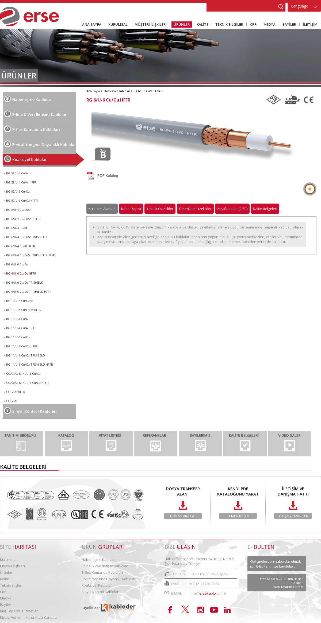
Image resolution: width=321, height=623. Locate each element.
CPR (252, 25)
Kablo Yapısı (131, 208)
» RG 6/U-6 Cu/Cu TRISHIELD (23, 282)
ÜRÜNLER (180, 25)
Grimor (298, 587)
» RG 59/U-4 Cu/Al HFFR (20, 182)
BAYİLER (288, 25)
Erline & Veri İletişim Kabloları (36, 113)
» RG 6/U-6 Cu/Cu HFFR (20, 273)
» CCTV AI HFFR (14, 392)
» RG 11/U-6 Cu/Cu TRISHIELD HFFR (28, 364)
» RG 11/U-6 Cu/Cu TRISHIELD (24, 355)
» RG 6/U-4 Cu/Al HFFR (19, 246)
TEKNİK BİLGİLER (228, 25)
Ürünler (6, 572)
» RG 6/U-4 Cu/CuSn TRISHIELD (25, 237)
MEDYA (268, 25)
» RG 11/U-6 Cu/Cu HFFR (21, 346)
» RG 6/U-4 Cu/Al (15, 228)
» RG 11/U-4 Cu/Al (16, 319)
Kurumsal (8, 559)
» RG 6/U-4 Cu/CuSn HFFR (22, 219)
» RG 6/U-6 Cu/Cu (16, 264)
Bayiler (5, 604)
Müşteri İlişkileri (12, 566)
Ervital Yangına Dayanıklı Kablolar (40, 143)
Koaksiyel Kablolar (25, 158)
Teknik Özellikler (160, 208)
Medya (5, 598)
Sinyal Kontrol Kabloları (30, 410)
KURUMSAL (117, 25)
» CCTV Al (10, 401)
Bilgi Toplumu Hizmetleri (19, 611)
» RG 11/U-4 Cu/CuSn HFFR (22, 310)
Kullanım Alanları (102, 208)
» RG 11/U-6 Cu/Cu (17, 337)
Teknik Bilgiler (11, 585)
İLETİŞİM (309, 25)
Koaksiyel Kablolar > (119, 91)
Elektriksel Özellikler (195, 208)
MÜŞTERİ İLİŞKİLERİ (149, 25)
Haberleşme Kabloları (28, 98)
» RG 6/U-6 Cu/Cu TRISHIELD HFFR (27, 292)
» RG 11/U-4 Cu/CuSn (18, 301)
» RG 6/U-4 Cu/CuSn (18, 210)
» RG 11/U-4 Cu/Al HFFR (20, 328)
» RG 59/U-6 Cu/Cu (17, 191)
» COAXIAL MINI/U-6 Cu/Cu (22, 373)
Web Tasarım (283, 587)
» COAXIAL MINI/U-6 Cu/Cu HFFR (26, 383)
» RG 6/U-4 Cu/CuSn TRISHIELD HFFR (29, 255)
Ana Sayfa (93, 91)
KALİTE (201, 25)
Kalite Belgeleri (265, 208)
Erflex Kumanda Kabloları (32, 128)
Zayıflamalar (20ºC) (232, 208)
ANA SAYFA (91, 24)
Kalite (4, 578)
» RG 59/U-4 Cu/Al (16, 173)
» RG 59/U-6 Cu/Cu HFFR (21, 200)
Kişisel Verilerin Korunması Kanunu (28, 617)
